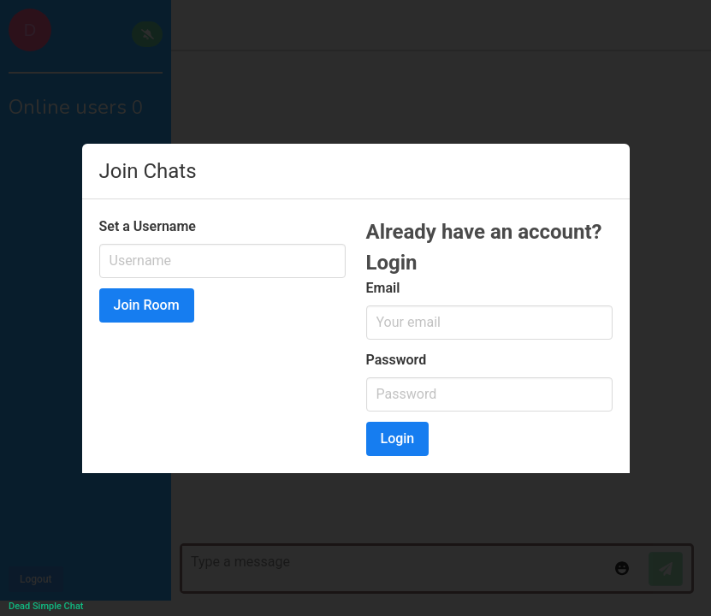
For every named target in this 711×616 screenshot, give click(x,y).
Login (398, 438)
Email (383, 288)
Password (396, 360)
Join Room (147, 305)
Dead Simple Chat (46, 606)
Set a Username (147, 226)
